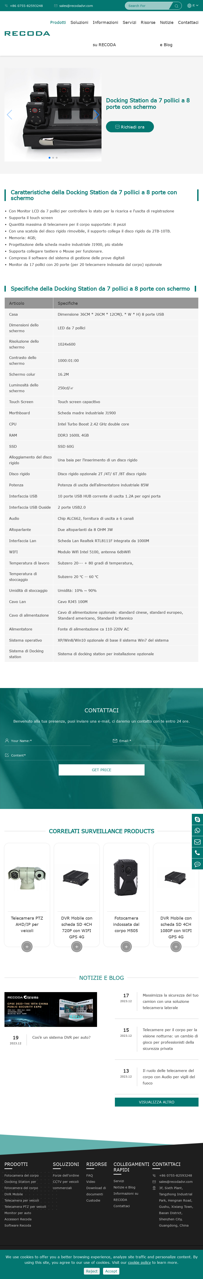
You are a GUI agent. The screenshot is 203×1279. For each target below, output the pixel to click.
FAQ (89, 1175)
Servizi (129, 22)
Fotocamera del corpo (21, 1175)
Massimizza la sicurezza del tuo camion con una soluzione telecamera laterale (171, 1001)
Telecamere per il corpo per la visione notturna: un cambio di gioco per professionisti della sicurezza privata (170, 1039)
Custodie (93, 1200)
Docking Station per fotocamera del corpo (21, 1185)
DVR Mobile (13, 1194)
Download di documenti (96, 1191)
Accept (111, 1271)
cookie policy (139, 1262)
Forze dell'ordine (66, 1175)
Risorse (148, 22)
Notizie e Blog (167, 33)
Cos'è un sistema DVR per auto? (61, 1037)
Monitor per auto (17, 1213)
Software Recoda (17, 1225)
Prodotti (58, 22)
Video (90, 1182)
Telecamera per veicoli (21, 1200)
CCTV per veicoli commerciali (66, 1185)
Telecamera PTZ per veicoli (25, 1207)
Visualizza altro (156, 1102)
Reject (91, 1271)
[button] (96, 115)
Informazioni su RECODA (105, 33)
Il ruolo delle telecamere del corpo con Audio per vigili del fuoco (169, 1077)
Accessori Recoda (17, 1219)
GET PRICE (101, 770)
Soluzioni (79, 22)
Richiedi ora (130, 126)
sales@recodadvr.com (73, 6)
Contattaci (188, 22)
